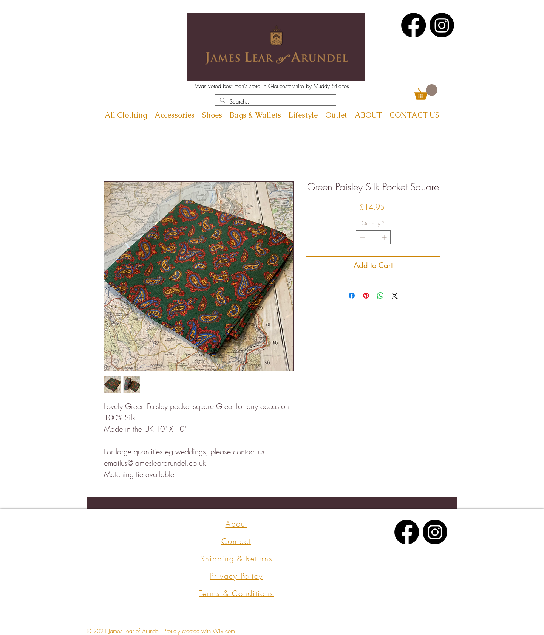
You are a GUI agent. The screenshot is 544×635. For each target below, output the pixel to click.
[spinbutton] (373, 237)
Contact (236, 541)
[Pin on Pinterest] (366, 295)
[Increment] (384, 237)
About (236, 524)
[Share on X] (394, 295)
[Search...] (275, 102)
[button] (425, 92)
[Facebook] (413, 25)
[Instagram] (442, 25)
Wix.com (224, 631)
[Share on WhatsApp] (380, 295)
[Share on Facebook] (351, 295)
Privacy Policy (236, 576)
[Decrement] (361, 237)
